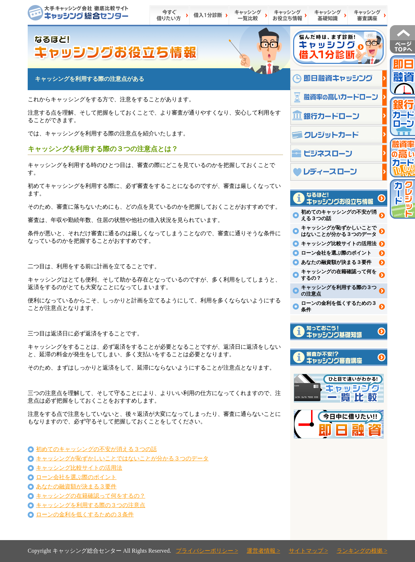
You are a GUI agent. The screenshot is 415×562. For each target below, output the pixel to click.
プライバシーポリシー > (207, 551)
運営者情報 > (263, 551)
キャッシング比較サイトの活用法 (79, 468)
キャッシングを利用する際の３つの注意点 (90, 505)
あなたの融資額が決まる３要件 (76, 486)
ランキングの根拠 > (362, 551)
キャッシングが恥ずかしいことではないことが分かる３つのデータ (122, 458)
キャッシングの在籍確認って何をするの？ (90, 496)
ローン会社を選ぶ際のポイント (76, 477)
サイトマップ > (308, 551)
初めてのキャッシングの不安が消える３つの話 (96, 449)
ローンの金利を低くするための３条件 (85, 514)
